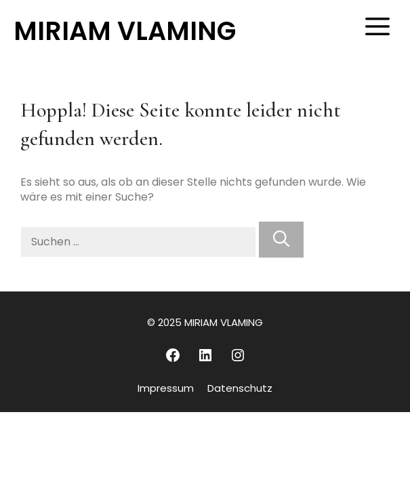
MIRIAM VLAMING (125, 31)
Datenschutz (239, 388)
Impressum (166, 388)
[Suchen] (281, 240)
